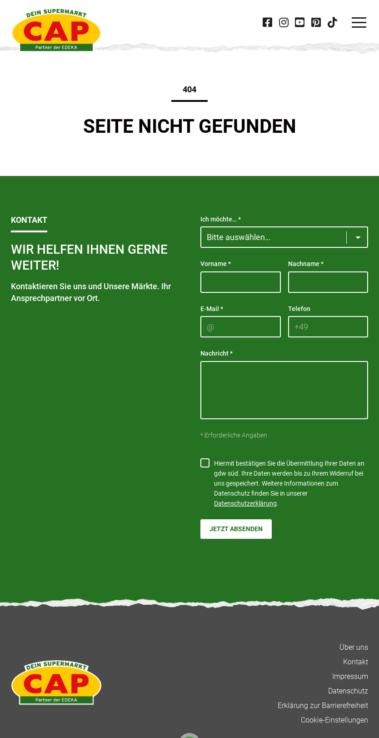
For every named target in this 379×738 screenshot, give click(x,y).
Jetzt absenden (236, 528)
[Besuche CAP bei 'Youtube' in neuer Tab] (300, 22)
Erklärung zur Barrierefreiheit (323, 705)
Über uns (353, 647)
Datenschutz (348, 691)
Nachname (306, 263)
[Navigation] (359, 22)
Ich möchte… (220, 219)
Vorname (215, 263)
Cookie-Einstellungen (334, 720)
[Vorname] (240, 282)
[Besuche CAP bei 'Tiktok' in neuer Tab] (332, 22)
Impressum (350, 676)
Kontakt (355, 662)
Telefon (299, 308)
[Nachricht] (284, 390)
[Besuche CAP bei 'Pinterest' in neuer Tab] (316, 22)
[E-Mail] (240, 326)
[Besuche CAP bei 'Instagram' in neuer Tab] (283, 22)
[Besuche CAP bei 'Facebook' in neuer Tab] (267, 22)
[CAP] (56, 30)
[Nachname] (328, 282)
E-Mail (211, 308)
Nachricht (216, 353)
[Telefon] (328, 326)
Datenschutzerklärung (245, 503)
